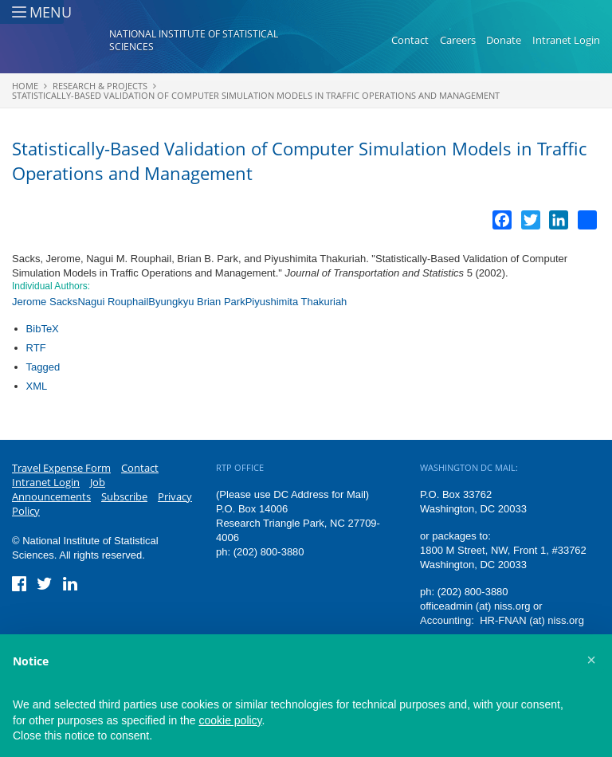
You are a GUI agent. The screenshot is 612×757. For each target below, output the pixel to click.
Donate (503, 46)
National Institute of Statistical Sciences (193, 46)
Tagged (43, 367)
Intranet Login (566, 46)
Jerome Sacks (44, 302)
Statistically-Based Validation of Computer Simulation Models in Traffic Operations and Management (256, 95)
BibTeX (42, 329)
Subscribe (124, 496)
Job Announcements (58, 489)
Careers (458, 46)
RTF (36, 348)
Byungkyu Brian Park (196, 302)
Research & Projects (100, 86)
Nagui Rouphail (112, 302)
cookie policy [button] (229, 720)
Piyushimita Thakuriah (296, 302)
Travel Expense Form (61, 468)
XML (37, 386)
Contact (410, 46)
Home (25, 86)
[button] (591, 660)
